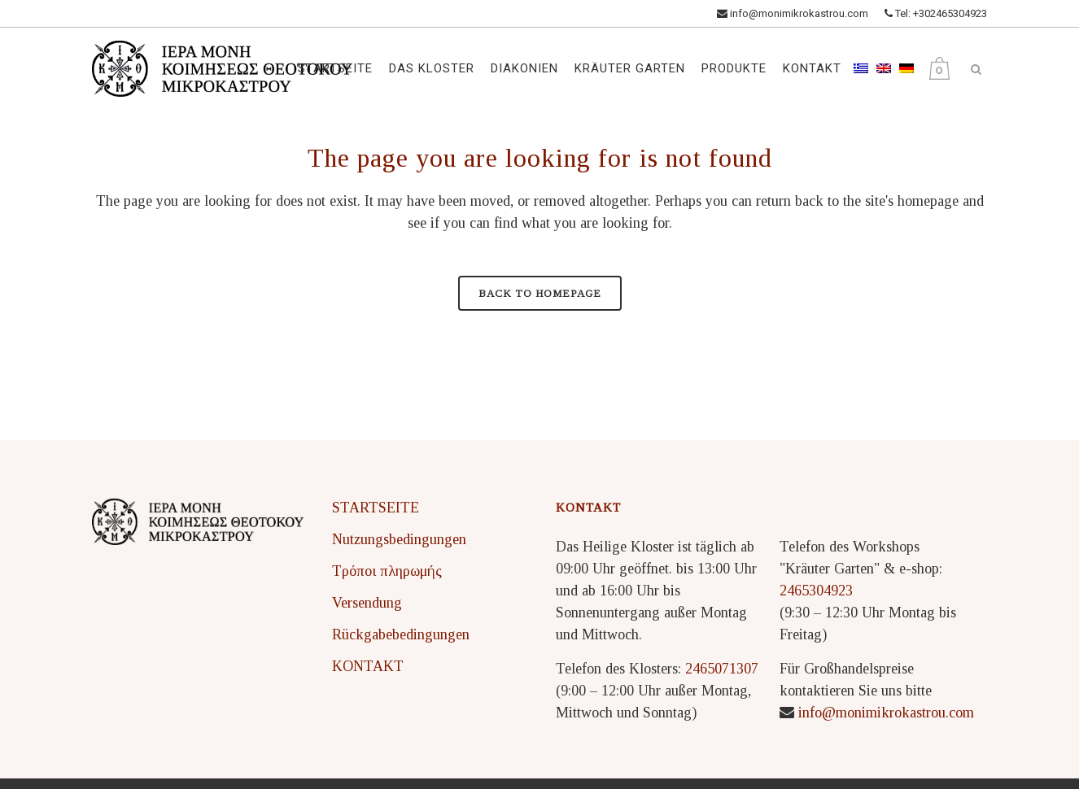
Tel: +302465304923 (936, 13)
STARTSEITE (375, 507)
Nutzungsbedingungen (399, 539)
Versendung (367, 603)
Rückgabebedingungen (401, 634)
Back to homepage (539, 293)
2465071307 (721, 668)
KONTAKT (368, 666)
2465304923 (816, 590)
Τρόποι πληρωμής (387, 571)
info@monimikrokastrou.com (792, 13)
